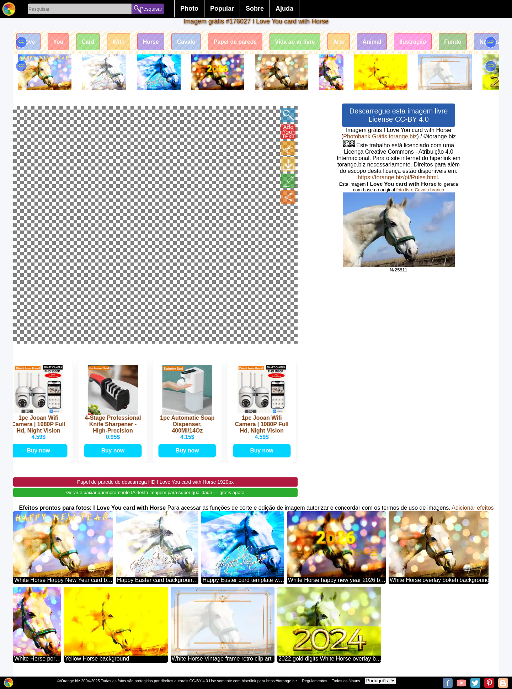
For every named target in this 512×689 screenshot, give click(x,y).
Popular (222, 8)
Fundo (459, 42)
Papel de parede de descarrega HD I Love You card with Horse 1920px (155, 481)
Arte (343, 42)
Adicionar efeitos (473, 507)
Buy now (40, 450)
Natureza (498, 42)
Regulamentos (314, 681)
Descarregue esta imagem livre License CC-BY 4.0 (399, 115)
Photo (189, 8)
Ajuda (284, 8)
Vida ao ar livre (299, 42)
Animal (376, 42)
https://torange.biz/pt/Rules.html (398, 177)
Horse (153, 42)
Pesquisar (151, 9)
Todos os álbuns (346, 681)
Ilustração (418, 42)
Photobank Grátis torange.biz (380, 136)
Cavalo (189, 42)
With (120, 42)
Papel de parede (238, 42)
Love (28, 42)
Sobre (255, 8)
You (59, 42)
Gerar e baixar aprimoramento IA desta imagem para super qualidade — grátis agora (155, 491)
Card (88, 42)
